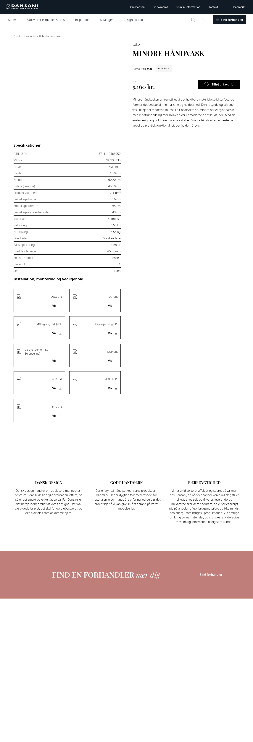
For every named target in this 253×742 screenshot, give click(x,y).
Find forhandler (211, 575)
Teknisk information (188, 7)
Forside (18, 36)
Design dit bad (133, 20)
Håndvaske (31, 36)
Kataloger (106, 20)
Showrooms (161, 7)
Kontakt (213, 7)
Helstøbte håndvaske (50, 36)
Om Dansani (137, 7)
